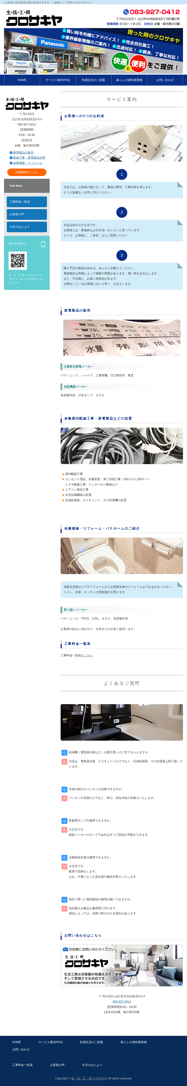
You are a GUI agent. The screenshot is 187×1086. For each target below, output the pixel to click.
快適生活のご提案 (93, 80)
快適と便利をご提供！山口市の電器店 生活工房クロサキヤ (34, 17)
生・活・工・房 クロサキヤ (89, 1078)
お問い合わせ (165, 80)
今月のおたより (19, 226)
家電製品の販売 (23, 152)
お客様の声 (16, 214)
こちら (88, 655)
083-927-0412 (122, 1001)
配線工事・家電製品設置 (29, 157)
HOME (22, 80)
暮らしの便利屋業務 (129, 80)
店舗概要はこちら (27, 172)
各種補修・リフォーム (27, 163)
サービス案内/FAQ (58, 80)
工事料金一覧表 (19, 201)
